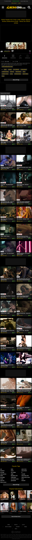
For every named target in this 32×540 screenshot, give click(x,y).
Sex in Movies (16, 69)
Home (8, 524)
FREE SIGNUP (14, 3)
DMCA (16, 528)
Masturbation (18, 71)
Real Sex (12, 71)
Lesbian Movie (24, 69)
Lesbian (9, 69)
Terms (25, 526)
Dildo (24, 71)
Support (18, 526)
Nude (5, 69)
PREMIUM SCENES (15, 1)
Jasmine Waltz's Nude (24, 1)
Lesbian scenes (5, 73)
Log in (23, 524)
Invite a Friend (8, 526)
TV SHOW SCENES (7, 1)
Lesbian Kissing (5, 71)
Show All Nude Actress (16, 516)
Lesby (11, 73)
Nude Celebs (25, 73)
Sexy (3, 76)
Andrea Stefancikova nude (7, 66)
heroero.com (18, 531)
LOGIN (19, 3)
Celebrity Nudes (18, 73)
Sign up (15, 524)
